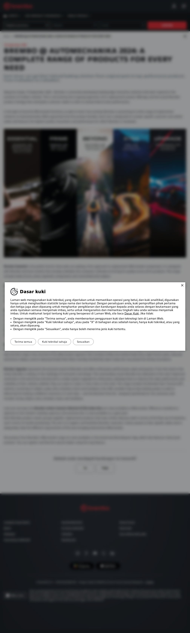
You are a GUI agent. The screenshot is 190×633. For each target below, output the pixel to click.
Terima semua (25, 341)
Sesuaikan (92, 341)
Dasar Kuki (131, 313)
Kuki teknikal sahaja (59, 341)
